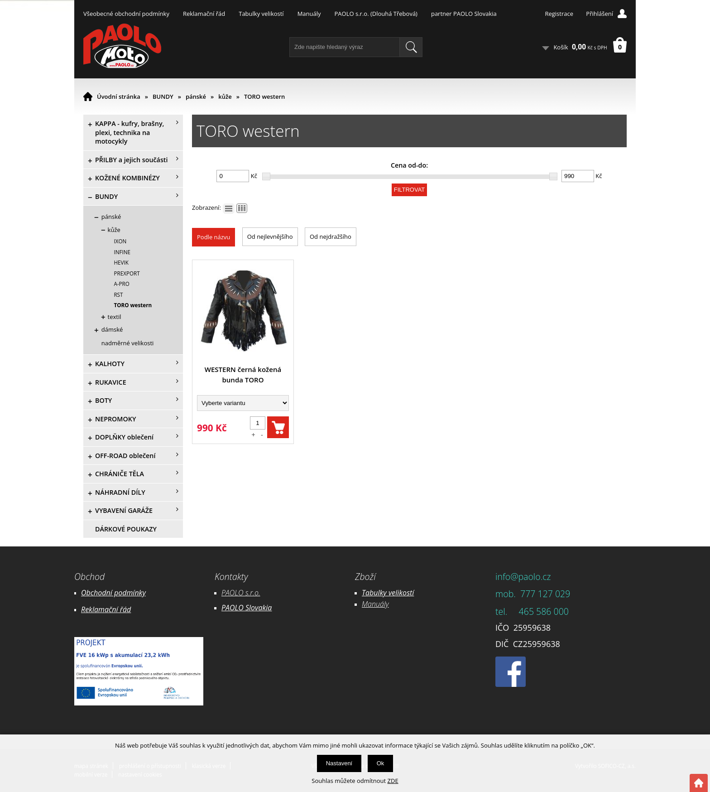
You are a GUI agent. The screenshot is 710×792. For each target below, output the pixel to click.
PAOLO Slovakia (246, 608)
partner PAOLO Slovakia (464, 14)
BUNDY (163, 96)
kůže (224, 96)
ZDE (393, 781)
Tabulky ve (378, 593)
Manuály (309, 14)
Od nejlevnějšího (270, 236)
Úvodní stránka (118, 96)
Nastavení (339, 763)
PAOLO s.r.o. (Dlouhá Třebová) (376, 14)
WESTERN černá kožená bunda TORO (243, 374)
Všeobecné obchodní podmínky (126, 14)
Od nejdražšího (330, 236)
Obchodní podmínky (113, 593)
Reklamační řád (204, 14)
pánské (196, 96)
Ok (380, 763)
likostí (404, 593)
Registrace (559, 14)
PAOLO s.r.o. (240, 593)
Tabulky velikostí (261, 14)
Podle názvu (213, 237)
